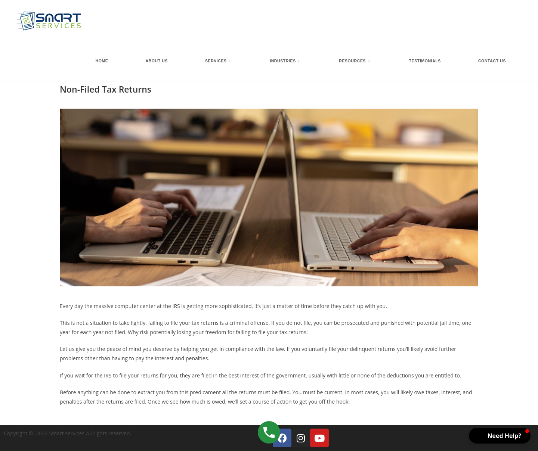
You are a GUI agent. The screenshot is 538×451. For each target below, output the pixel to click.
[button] (500, 436)
